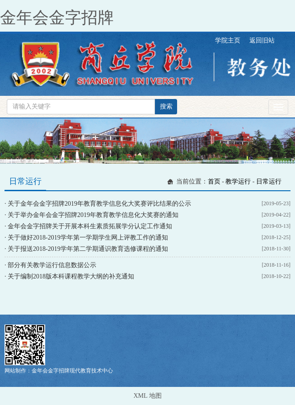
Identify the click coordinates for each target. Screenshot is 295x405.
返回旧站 (262, 40)
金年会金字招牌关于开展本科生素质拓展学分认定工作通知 (90, 226)
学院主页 (227, 40)
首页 (214, 181)
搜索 (166, 106)
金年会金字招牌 (57, 18)
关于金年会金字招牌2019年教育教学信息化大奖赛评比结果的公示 (99, 203)
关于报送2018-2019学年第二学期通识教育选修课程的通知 (88, 248)
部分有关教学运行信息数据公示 (52, 265)
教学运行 (238, 181)
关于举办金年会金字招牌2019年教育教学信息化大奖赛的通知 (93, 215)
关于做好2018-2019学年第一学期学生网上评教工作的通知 (88, 237)
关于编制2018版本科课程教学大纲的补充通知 (71, 276)
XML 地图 (147, 395)
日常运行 (268, 181)
